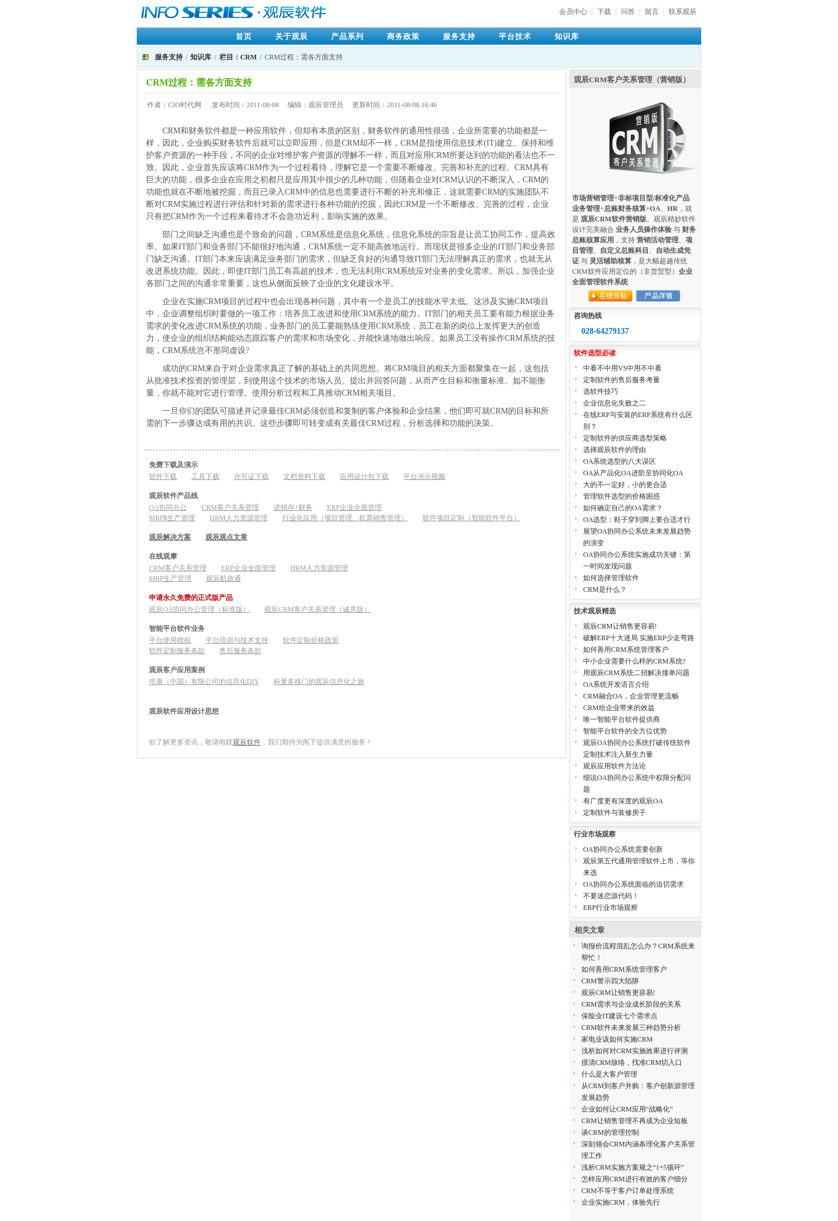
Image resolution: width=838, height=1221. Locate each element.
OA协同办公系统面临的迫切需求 (633, 884)
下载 (604, 12)
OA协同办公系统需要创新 (623, 849)
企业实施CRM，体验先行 (620, 1202)
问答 (628, 12)
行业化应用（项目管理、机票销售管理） (345, 518)
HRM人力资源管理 (238, 518)
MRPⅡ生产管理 (172, 518)
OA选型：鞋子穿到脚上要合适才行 (637, 520)
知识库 (567, 36)
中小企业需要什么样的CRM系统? (634, 661)
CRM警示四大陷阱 (610, 981)
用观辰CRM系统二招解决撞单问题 (636, 673)
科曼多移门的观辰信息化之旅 (319, 681)
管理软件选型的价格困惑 (621, 496)
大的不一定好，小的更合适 (625, 485)
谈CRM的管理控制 (610, 1132)
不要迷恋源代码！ (611, 896)
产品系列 (347, 36)
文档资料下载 (304, 476)
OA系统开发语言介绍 (616, 684)
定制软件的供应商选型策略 (625, 438)
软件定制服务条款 (177, 651)
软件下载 (163, 476)
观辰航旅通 (223, 578)
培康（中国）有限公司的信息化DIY (204, 681)
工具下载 (205, 476)
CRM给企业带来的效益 (619, 708)
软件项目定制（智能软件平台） (471, 518)
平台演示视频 (424, 476)
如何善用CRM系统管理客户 (626, 649)
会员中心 (573, 12)
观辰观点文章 (226, 537)
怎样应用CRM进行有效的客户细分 (634, 1179)
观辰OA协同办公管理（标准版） (199, 609)
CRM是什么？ (605, 589)
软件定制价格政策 (311, 640)
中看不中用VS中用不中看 (622, 368)
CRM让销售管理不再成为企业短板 (634, 1121)
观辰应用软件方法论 (614, 766)
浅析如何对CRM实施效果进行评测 (634, 1051)
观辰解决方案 (170, 537)
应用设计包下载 (364, 476)
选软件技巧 (600, 391)
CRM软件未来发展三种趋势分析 (631, 1028)
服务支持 (459, 36)
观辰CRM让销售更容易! (620, 626)
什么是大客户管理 (609, 1074)
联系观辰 (683, 12)
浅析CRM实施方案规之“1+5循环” (632, 1167)
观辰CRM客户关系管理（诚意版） (317, 609)
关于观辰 (291, 36)
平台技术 (515, 36)
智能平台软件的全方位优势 (625, 731)
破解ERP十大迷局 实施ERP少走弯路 (638, 638)
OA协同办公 (168, 507)
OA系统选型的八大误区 (619, 461)
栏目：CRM (238, 57)
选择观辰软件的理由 (614, 450)
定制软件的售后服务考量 (621, 380)
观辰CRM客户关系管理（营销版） (632, 79)
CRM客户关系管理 (230, 507)
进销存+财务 (293, 507)
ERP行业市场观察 (610, 908)
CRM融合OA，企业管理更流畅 (631, 696)
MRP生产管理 (170, 578)
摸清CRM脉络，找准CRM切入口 (631, 1062)
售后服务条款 (240, 651)
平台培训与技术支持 (236, 640)
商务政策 (403, 36)
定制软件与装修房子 (614, 813)
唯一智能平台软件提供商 (621, 719)
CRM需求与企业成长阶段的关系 (631, 1004)
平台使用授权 (170, 640)
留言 (652, 12)
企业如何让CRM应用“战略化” (627, 1109)
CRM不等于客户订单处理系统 (627, 1191)
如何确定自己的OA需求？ (623, 508)
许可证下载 (251, 476)
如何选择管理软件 (611, 578)
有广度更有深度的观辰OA (623, 801)
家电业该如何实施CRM (617, 1039)
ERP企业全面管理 (354, 507)
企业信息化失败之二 (614, 403)
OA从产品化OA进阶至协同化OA (633, 473)
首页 (244, 36)
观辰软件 (247, 742)
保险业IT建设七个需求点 (619, 1016)
